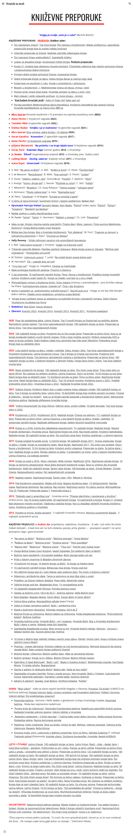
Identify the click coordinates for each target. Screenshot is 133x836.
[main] (66, 18)
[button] (3, 3)
